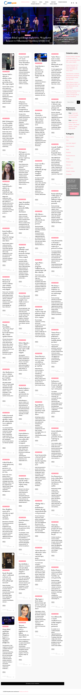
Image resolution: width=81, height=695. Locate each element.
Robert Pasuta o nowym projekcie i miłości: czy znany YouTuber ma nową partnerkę (56, 574)
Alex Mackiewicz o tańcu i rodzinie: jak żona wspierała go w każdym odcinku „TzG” (8, 370)
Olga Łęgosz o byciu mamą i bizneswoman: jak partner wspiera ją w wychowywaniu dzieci (40, 603)
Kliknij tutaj (74, 193)
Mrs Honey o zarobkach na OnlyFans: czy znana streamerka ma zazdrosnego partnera (56, 290)
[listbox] (40, 25)
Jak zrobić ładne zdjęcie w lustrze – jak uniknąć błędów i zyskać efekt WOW (74, 124)
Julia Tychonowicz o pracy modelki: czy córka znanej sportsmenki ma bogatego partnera (7, 125)
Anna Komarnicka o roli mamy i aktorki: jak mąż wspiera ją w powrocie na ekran (56, 244)
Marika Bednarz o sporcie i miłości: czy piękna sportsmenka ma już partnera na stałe (24, 393)
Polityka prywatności (23, 691)
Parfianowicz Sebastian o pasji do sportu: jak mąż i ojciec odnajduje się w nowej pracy (56, 385)
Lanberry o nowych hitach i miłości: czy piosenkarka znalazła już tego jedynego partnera (7, 189)
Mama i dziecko (70, 146)
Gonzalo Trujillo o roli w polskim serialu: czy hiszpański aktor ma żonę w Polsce (56, 151)
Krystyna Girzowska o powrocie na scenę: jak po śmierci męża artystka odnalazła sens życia (40, 119)
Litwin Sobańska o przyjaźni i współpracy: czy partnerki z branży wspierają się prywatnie (56, 436)
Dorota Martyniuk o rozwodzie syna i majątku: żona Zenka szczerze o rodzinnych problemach (24, 301)
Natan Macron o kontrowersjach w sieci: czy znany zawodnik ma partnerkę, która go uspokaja (40, 361)
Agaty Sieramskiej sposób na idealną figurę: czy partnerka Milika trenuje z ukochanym (24, 207)
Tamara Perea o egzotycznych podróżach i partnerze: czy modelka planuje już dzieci (56, 337)
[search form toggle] (76, 3)
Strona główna (25, 2)
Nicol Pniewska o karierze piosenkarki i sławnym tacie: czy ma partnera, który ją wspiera (24, 525)
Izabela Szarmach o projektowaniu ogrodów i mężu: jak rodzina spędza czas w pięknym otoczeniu (7, 420)
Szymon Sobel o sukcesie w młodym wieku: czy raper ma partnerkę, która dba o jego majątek (8, 79)
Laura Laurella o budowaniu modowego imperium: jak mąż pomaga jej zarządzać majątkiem (40, 169)
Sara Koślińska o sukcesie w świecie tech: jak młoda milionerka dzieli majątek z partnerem (24, 568)
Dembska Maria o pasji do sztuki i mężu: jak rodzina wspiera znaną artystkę (24, 482)
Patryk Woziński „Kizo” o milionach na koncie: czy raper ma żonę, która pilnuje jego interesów (8, 578)
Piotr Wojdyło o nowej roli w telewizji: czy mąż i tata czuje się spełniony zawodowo (8, 514)
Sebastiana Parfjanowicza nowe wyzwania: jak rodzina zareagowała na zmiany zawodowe (24, 106)
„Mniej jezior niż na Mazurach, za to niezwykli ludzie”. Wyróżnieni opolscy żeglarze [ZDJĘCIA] (65, 20)
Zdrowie (53, 2)
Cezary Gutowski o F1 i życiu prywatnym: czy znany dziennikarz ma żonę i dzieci (24, 60)
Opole (33, 2)
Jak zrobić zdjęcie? (71, 143)
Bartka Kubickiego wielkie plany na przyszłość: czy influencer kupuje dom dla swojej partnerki (57, 198)
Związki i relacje (35, 4)
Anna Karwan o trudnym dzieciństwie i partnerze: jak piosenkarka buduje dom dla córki (39, 71)
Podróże (68, 152)
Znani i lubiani (53, 4)
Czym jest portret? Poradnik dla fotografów (73, 115)
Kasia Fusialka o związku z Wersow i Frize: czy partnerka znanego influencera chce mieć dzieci (8, 236)
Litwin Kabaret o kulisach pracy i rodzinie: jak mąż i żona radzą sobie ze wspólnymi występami (24, 438)
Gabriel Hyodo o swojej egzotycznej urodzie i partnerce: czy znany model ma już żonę (7, 467)
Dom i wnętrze (70, 137)
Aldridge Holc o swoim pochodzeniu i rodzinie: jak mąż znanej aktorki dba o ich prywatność (40, 508)
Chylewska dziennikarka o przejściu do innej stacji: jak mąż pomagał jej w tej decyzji (56, 529)
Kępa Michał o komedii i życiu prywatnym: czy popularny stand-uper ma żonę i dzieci (40, 409)
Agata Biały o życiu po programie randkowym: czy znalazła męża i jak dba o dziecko (40, 267)
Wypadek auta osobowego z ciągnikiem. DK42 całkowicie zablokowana (66, 39)
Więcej (4, 106)
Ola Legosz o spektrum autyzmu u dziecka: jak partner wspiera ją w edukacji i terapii (24, 156)
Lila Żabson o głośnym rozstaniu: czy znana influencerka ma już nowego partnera (40, 219)
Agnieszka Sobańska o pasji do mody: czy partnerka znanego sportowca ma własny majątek (24, 252)
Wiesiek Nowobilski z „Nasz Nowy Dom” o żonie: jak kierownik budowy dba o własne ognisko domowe (8, 330)
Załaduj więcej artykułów (32, 683)
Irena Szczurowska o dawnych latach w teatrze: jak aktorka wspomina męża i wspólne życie (40, 460)
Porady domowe (62, 2)
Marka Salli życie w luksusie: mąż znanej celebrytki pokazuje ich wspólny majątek (56, 106)
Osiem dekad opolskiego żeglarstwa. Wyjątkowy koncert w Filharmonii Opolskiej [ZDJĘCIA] (55, 632)
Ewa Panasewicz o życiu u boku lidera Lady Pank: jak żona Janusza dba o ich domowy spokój (57, 481)
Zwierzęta (68, 174)
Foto (44, 4)
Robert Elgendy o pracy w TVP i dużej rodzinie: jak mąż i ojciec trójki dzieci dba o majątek (24, 347)
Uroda (46, 2)
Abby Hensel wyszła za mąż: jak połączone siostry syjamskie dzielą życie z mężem (40, 313)
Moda (40, 2)
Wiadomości (27, 35)
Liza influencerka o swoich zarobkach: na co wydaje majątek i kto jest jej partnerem (15, 620)
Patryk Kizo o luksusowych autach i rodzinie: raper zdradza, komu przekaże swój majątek (7, 284)
